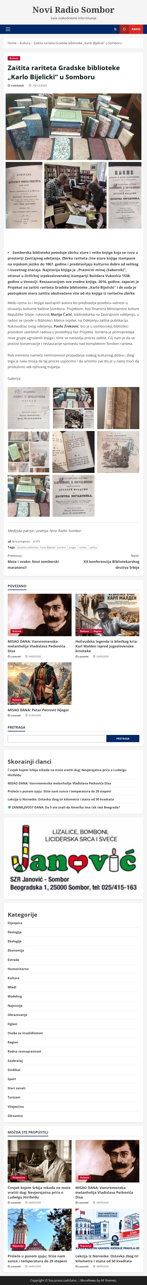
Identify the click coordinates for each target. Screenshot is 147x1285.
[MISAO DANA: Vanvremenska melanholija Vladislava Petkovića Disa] (40, 615)
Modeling (15, 996)
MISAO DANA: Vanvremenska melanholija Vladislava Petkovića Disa (36, 646)
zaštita (93, 547)
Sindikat (14, 1070)
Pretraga (16, 727)
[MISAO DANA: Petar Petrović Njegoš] (40, 683)
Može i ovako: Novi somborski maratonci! (41, 561)
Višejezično (16, 1107)
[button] (8, 29)
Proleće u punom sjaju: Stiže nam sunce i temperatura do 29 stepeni (59, 791)
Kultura (14, 58)
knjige (72, 547)
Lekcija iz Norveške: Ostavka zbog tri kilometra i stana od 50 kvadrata (61, 799)
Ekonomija (16, 950)
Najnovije (15, 1006)
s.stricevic (17, 85)
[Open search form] (115, 29)
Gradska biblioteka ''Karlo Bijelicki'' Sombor (41, 547)
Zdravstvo (15, 1116)
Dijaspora (15, 923)
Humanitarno (18, 969)
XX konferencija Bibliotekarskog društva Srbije (106, 561)
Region (97, 631)
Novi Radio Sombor (73, 9)
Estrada (13, 960)
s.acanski (16, 656)
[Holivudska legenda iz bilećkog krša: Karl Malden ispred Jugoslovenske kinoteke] (107, 615)
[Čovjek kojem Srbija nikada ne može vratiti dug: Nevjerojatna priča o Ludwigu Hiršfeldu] (40, 1161)
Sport (12, 1079)
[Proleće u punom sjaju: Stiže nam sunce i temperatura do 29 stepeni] (40, 1230)
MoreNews (88, 1280)
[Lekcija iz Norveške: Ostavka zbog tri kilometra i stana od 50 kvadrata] (107, 1230)
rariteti (83, 547)
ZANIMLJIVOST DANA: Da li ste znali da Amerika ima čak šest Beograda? (64, 807)
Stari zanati (16, 1088)
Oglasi (12, 1024)
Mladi (12, 987)
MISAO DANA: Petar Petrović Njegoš (38, 710)
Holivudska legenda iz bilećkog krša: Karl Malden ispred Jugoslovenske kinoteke (106, 646)
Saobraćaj (15, 1061)
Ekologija (15, 932)
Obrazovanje (17, 1015)
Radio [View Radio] (129, 29)
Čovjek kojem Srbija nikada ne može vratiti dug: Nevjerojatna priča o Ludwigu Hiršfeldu (39, 1192)
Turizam (14, 1097)
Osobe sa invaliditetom (25, 1033)
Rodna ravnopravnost (24, 1051)
